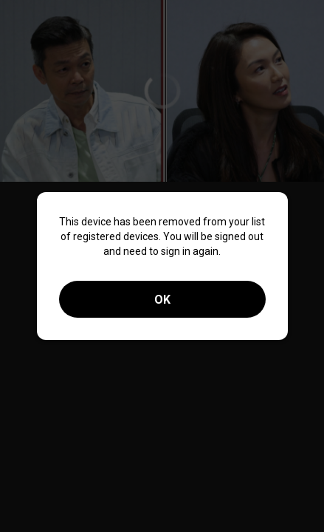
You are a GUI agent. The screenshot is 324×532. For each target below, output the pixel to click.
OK (162, 300)
